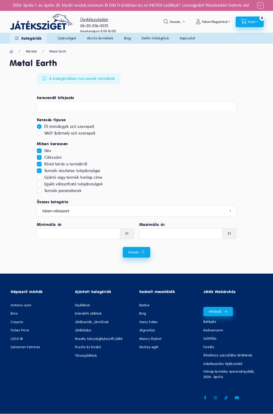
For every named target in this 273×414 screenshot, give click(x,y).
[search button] (174, 22)
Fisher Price (20, 330)
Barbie (144, 305)
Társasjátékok (86, 356)
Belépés (209, 322)
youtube (237, 397)
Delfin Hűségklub (155, 38)
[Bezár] (260, 5)
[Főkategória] (12, 51)
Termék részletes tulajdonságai (72, 170)
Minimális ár (49, 224)
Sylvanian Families (25, 347)
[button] (28, 38)
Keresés (133, 252)
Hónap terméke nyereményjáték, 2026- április (229, 374)
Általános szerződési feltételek (227, 355)
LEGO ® (17, 339)
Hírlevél (215, 312)
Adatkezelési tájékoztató (222, 364)
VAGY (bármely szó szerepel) (69, 133)
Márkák (31, 51)
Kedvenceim (213, 330)
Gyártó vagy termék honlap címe (73, 177)
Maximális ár (152, 224)
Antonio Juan (21, 305)
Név (47, 150)
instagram (215, 397)
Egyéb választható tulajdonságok (73, 184)
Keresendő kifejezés (55, 98)
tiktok (226, 397)
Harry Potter (148, 322)
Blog (127, 38)
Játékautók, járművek (92, 322)
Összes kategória (53, 202)
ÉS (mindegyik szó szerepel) (69, 126)
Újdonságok (67, 38)
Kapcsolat (187, 38)
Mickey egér (149, 347)
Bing (142, 313)
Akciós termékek (100, 38)
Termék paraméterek (63, 190)
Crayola (17, 322)
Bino (14, 313)
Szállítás (209, 338)
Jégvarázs (147, 330)
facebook (205, 397)
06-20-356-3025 (94, 25)
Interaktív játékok (88, 313)
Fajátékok (82, 305)
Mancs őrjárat (150, 339)
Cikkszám (53, 157)
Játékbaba (83, 330)
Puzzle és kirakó (88, 347)
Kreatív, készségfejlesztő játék (99, 339)
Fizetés (208, 347)
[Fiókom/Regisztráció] (213, 22)
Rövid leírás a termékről (65, 164)
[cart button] (250, 22)
